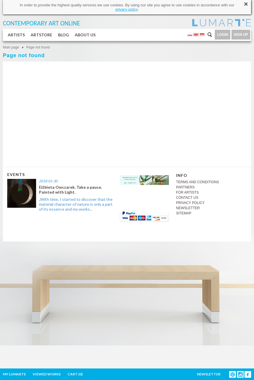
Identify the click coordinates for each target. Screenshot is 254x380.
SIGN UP (241, 35)
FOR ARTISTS (187, 192)
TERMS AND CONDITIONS (197, 182)
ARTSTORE (41, 34)
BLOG (63, 34)
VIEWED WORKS (47, 374)
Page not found (38, 47)
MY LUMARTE (14, 374)
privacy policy (126, 9)
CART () (75, 374)
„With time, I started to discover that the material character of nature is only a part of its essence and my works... (76, 204)
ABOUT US (85, 34)
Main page (11, 47)
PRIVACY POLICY (190, 203)
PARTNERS (185, 187)
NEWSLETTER (188, 208)
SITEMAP (183, 213)
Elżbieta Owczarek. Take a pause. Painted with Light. (70, 189)
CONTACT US (187, 198)
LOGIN (222, 35)
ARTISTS (16, 34)
